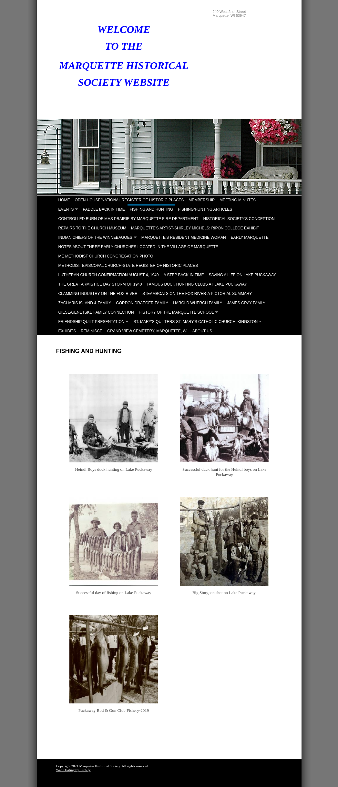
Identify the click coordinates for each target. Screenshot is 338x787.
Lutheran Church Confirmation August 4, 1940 (108, 275)
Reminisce (91, 331)
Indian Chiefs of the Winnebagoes (95, 237)
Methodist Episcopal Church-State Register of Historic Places (128, 265)
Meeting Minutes (238, 200)
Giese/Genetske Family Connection (96, 312)
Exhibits (67, 331)
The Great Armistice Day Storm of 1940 (100, 284)
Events (66, 209)
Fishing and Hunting (151, 209)
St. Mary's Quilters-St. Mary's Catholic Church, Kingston (195, 321)
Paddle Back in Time (104, 209)
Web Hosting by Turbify (73, 770)
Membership (202, 200)
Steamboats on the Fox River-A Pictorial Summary (197, 293)
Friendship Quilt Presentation (91, 321)
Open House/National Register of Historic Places (129, 200)
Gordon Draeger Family (142, 303)
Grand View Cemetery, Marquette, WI (147, 331)
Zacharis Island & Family (84, 303)
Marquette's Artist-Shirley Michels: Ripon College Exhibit (195, 228)
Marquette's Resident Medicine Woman (183, 237)
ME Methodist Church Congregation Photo (105, 256)
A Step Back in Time (183, 275)
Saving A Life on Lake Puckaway (242, 275)
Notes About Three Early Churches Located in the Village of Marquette (138, 247)
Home (64, 200)
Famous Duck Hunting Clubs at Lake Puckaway (197, 284)
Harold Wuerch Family (197, 303)
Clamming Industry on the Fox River (98, 293)
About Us (202, 331)
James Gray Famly (246, 303)
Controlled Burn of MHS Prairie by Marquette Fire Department (128, 219)
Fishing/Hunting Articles (205, 209)
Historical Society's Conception (239, 219)
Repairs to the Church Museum (92, 228)
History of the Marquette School (176, 312)
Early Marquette (250, 237)
